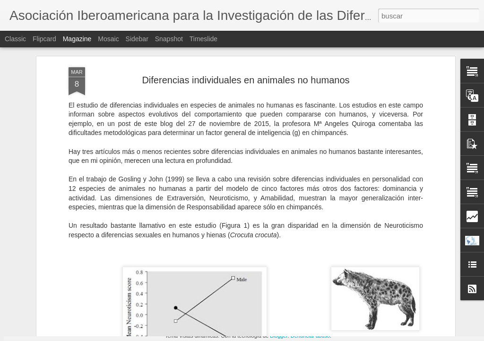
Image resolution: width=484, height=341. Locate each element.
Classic (15, 39)
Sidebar (137, 39)
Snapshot (169, 39)
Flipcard (44, 39)
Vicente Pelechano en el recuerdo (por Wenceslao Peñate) (300, 301)
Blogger (278, 336)
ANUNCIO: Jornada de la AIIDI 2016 (191, 297)
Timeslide (203, 39)
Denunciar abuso (310, 336)
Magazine (77, 39)
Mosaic (108, 39)
